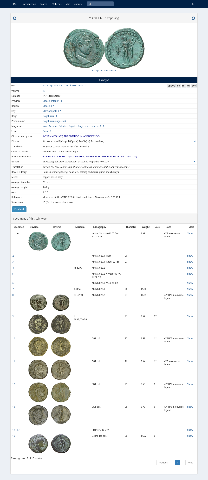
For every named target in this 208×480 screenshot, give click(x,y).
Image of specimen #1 (104, 70)
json (193, 85)
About (78, 4)
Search (44, 4)
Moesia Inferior (51, 100)
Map (67, 4)
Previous (163, 462)
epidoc (171, 85)
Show (190, 233)
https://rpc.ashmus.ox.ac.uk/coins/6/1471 (64, 85)
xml (178, 85)
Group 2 (47, 131)
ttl (188, 85)
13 (14, 406)
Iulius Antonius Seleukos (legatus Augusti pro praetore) (72, 126)
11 (14, 361)
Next (190, 462)
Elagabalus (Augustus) (54, 121)
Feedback (19, 209)
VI (44, 90)
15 (14, 435)
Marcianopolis (50, 110)
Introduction (29, 4)
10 (14, 338)
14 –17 (16, 429)
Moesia (46, 105)
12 (14, 384)
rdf (183, 85)
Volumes (57, 4)
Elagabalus (48, 115)
